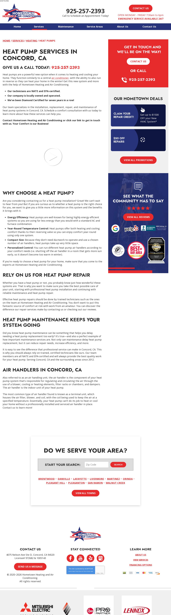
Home (6, 40)
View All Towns (86, 493)
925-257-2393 (85, 11)
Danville (64, 478)
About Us (140, 554)
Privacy (98, 573)
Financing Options (140, 564)
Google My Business (100, 558)
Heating (31, 40)
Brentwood (46, 478)
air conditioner (60, 77)
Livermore (97, 478)
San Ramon (95, 482)
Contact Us (138, 61)
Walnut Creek (115, 482)
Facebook (70, 558)
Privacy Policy (78, 571)
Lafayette (80, 478)
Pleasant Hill (55, 482)
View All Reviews (138, 217)
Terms (102, 573)
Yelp (90, 558)
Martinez (113, 478)
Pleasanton (76, 482)
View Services (140, 559)
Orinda (128, 478)
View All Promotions (138, 160)
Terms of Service (86, 571)
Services (18, 40)
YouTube (80, 558)
